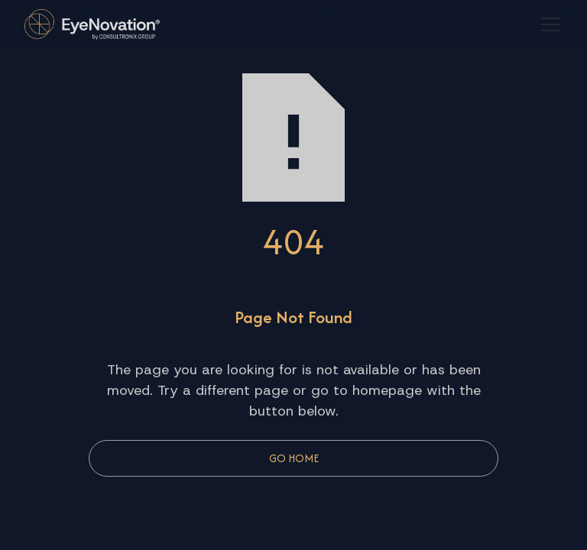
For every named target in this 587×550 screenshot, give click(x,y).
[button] (547, 24)
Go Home (294, 458)
